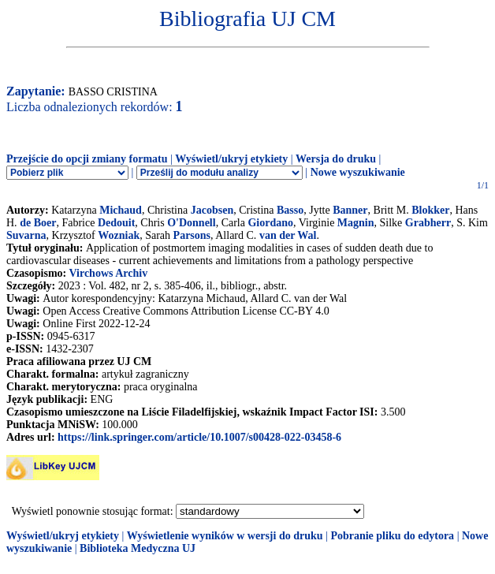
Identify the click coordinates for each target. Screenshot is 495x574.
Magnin (355, 223)
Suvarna (26, 235)
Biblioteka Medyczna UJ (137, 548)
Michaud (120, 210)
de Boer (38, 223)
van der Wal (288, 235)
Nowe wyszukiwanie (358, 172)
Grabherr (428, 223)
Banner (350, 210)
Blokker (430, 210)
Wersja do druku (336, 159)
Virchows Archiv (108, 273)
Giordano (270, 223)
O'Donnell (191, 223)
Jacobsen (212, 210)
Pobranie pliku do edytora (392, 536)
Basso (290, 210)
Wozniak (119, 235)
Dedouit (116, 223)
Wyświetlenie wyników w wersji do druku (225, 536)
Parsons (191, 235)
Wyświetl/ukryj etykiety (231, 159)
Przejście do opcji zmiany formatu (87, 159)
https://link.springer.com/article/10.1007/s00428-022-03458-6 (199, 437)
